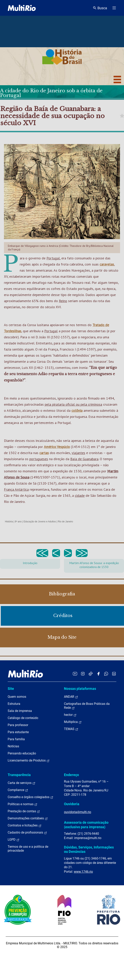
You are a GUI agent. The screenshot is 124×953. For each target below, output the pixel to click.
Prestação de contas (24, 811)
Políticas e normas (22, 804)
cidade (80, 495)
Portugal (53, 258)
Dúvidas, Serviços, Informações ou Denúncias (89, 849)
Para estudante (18, 732)
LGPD (13, 840)
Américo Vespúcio (57, 446)
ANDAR (71, 697)
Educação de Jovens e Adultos (40, 521)
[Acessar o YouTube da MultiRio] (75, 673)
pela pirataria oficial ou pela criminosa (73, 404)
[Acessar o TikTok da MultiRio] (90, 673)
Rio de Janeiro (65, 521)
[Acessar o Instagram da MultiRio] (82, 673)
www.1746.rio (83, 871)
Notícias (13, 746)
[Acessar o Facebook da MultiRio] (98, 673)
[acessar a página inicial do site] (21, 8)
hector (70, 715)
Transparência (19, 775)
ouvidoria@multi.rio (77, 812)
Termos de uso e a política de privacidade (28, 848)
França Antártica (16, 489)
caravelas (107, 264)
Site (11, 689)
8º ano (18, 521)
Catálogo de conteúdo (23, 718)
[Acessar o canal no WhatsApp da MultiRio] (106, 673)
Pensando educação (22, 753)
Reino (63, 301)
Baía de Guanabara (84, 459)
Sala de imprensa (20, 711)
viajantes (78, 453)
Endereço (71, 775)
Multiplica (73, 722)
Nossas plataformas (80, 689)
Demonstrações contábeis (28, 818)
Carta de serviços (21, 783)
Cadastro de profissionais (27, 833)
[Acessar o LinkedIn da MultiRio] (114, 673)
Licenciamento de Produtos (29, 760)
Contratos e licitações (25, 825)
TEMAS (71, 729)
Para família (16, 739)
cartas (44, 453)
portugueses (38, 459)
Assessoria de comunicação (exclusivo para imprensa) (86, 824)
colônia (76, 410)
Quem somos (17, 697)
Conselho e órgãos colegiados (30, 797)
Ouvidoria (71, 804)
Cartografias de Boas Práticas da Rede (87, 706)
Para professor (18, 725)
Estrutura (14, 704)
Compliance (18, 790)
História (9, 521)
